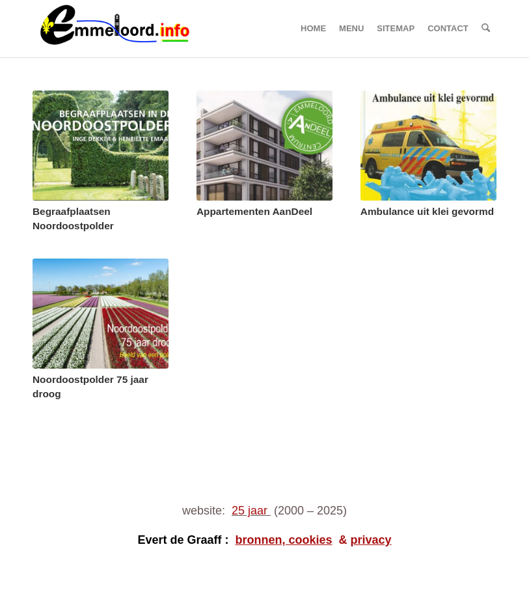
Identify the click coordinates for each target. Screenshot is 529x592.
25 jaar (249, 510)
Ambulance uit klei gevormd (427, 211)
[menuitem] (313, 28)
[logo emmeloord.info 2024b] (128, 28)
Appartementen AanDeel (254, 211)
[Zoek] (485, 28)
